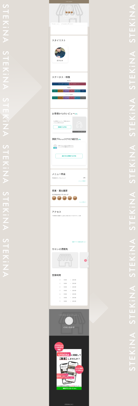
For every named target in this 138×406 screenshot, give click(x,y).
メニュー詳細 (81, 181)
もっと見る (82, 202)
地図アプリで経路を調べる (78, 242)
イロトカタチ (69, 1)
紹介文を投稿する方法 (69, 156)
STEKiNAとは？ (69, 404)
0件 (76, 114)
